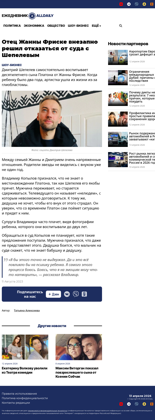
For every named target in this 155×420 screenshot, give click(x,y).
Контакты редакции (16, 402)
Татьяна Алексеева (27, 310)
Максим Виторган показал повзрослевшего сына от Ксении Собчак (77, 372)
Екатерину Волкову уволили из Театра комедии (24, 370)
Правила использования (19, 393)
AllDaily (28, 16)
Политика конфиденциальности (25, 398)
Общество (56, 26)
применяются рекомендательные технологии (47, 411)
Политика (12, 26)
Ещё (96, 26)
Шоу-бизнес (78, 26)
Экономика (34, 26)
